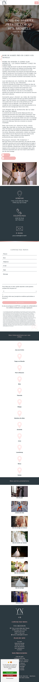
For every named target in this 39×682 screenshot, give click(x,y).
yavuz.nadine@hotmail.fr (19, 635)
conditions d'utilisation (14, 301)
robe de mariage (19, 666)
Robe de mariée (19, 643)
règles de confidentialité (29, 299)
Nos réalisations (19, 648)
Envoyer (21, 295)
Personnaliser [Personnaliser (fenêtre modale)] (9, 678)
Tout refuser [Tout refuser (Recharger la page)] (10, 675)
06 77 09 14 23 (19, 220)
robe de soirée (19, 668)
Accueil (6, 148)
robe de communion (19, 665)
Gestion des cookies (23, 677)
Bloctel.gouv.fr (20, 318)
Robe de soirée (19, 645)
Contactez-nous (8, 151)
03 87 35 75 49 (19, 218)
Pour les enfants (19, 646)
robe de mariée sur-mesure (19, 661)
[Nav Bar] (37, 2)
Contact (19, 650)
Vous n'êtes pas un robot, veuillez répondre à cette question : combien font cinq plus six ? (18, 280)
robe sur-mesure (19, 663)
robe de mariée (19, 670)
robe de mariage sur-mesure (19, 660)
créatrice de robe (19, 658)
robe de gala (19, 656)
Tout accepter (9, 672)
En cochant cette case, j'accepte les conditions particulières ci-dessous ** (18, 290)
